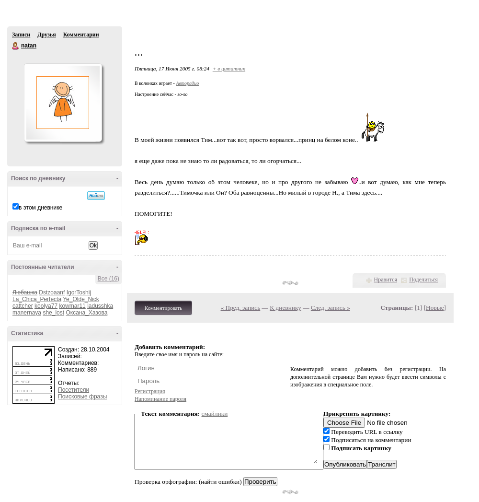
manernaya (26, 312)
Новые (435, 307)
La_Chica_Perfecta (36, 299)
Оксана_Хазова (86, 312)
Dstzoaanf (52, 292)
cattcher (22, 306)
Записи (21, 34)
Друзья (46, 34)
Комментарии (81, 34)
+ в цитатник (229, 68)
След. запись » (330, 307)
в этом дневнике (40, 207)
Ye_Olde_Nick (81, 299)
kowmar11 (72, 306)
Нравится (385, 279)
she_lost (53, 312)
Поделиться (423, 279)
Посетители (73, 389)
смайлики (215, 413)
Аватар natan (63, 103)
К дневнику (285, 307)
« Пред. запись (241, 307)
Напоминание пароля (160, 399)
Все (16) (108, 278)
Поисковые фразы (82, 396)
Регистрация (150, 391)
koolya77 (45, 306)
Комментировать (163, 308)
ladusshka (100, 306)
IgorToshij (79, 292)
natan (16, 46)
